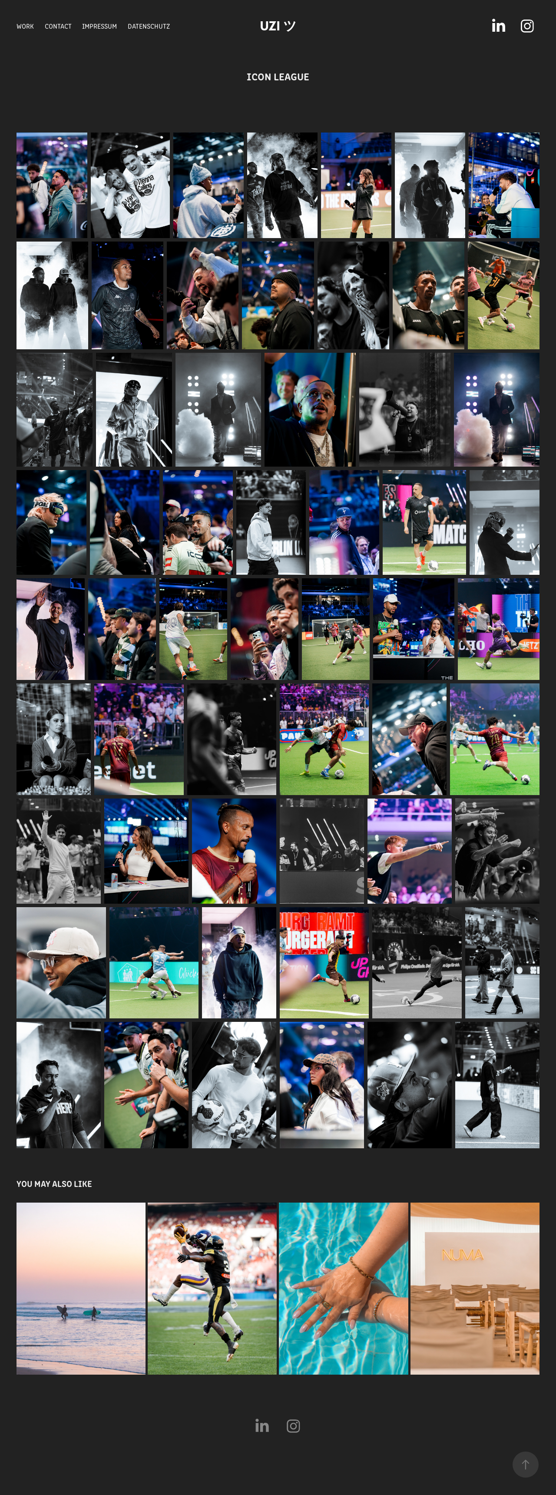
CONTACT (58, 25)
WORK (25, 25)
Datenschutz (149, 25)
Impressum (99, 25)
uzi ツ (278, 26)
